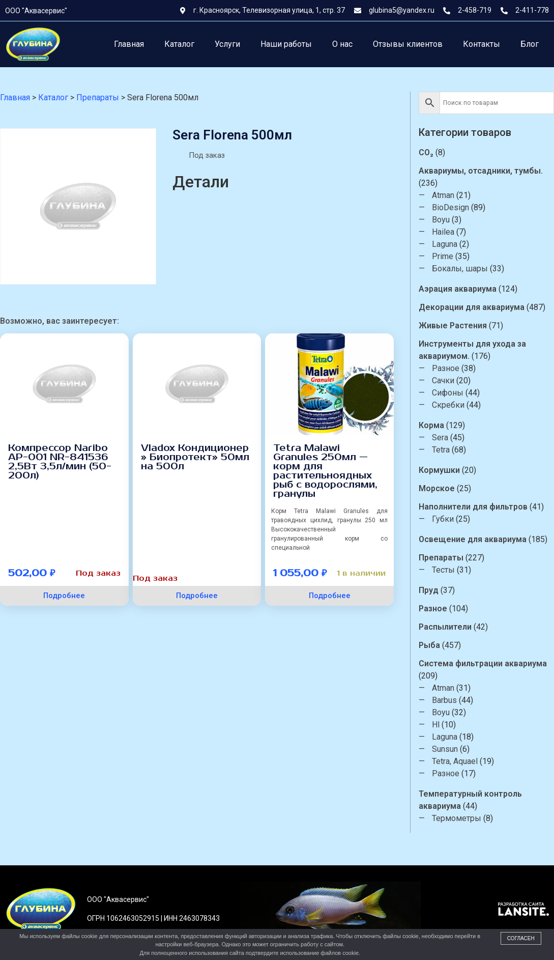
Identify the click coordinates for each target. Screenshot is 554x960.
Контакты (481, 44)
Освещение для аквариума (473, 539)
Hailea (443, 232)
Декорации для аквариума (471, 307)
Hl (436, 724)
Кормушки (439, 470)
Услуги (227, 44)
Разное (445, 368)
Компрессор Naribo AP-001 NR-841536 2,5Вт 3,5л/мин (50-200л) (59, 461)
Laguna (444, 244)
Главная (129, 44)
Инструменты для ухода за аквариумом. (472, 350)
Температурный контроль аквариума (470, 800)
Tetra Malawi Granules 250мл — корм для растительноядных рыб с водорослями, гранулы (325, 470)
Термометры (456, 818)
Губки (443, 519)
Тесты (443, 570)
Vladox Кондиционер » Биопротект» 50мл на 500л (195, 457)
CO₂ (426, 152)
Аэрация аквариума (458, 289)
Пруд (429, 590)
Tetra (441, 450)
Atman (443, 195)
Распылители (445, 627)
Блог (529, 44)
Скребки (448, 405)
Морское (437, 488)
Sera (440, 437)
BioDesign (450, 207)
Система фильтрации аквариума (483, 663)
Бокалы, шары (460, 268)
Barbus (444, 700)
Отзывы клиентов (408, 44)
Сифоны (447, 393)
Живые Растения (453, 325)
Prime (442, 256)
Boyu (441, 219)
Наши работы (286, 44)
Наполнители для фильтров (473, 507)
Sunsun (445, 749)
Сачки (443, 380)
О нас (342, 44)
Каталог (179, 44)
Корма (431, 425)
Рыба (429, 645)
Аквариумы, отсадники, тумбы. (481, 171)
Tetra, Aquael (455, 761)
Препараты (441, 557)
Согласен (521, 938)
